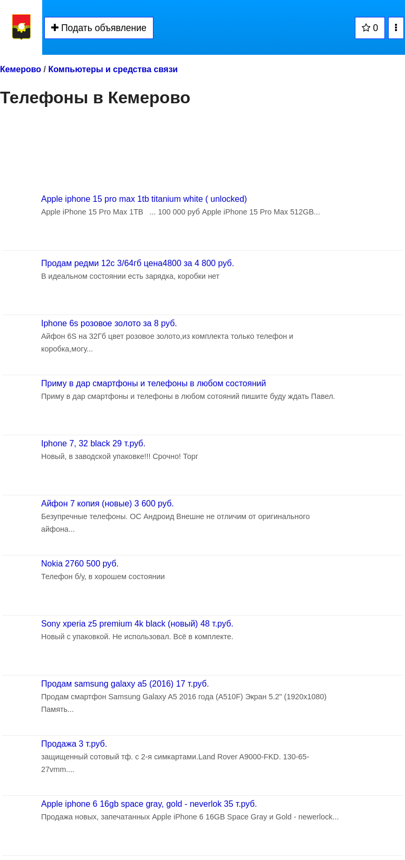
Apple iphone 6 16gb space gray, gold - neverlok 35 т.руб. (149, 803)
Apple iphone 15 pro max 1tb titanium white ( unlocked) (144, 198)
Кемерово (20, 69)
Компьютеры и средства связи (113, 69)
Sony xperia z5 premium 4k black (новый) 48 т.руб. (137, 623)
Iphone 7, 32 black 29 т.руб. (93, 443)
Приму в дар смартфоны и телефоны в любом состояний (153, 383)
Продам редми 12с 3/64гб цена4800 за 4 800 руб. (137, 263)
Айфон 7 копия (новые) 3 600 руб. (107, 503)
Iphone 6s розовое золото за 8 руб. (109, 323)
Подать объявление (99, 28)
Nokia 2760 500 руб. (80, 563)
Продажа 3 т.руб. (74, 743)
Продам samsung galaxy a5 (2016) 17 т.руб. (125, 683)
